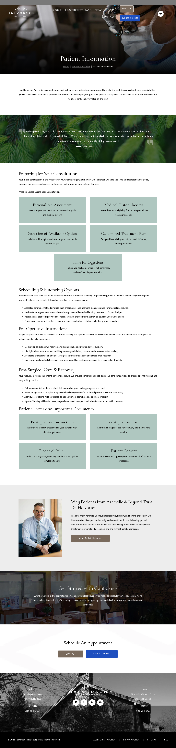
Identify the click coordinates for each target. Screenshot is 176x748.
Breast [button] (100, 10)
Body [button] (112, 10)
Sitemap (151, 740)
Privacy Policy (131, 740)
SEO (166, 740)
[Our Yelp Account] (92, 702)
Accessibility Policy (104, 740)
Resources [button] (108, 17)
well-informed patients (75, 90)
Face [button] (88, 10)
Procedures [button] (74, 10)
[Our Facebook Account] (76, 702)
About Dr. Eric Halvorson (90, 538)
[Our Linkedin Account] (84, 702)
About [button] (58, 10)
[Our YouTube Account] (100, 702)
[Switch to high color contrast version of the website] (161, 14)
